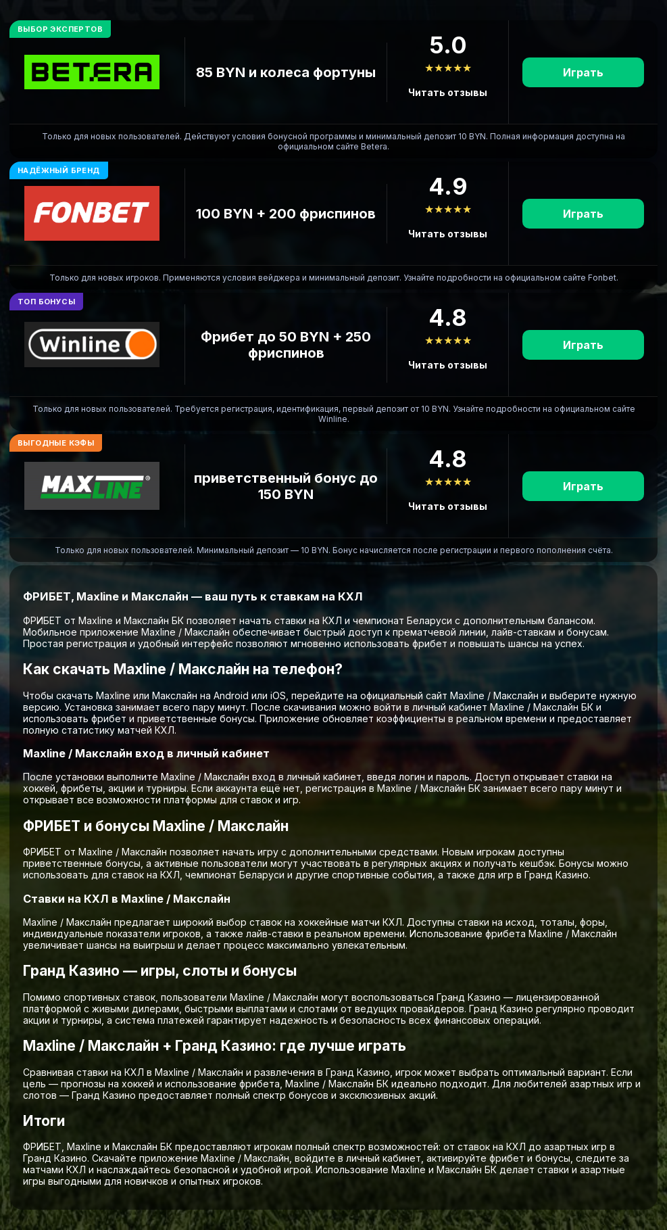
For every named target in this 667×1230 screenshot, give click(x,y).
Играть (583, 72)
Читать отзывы (447, 92)
